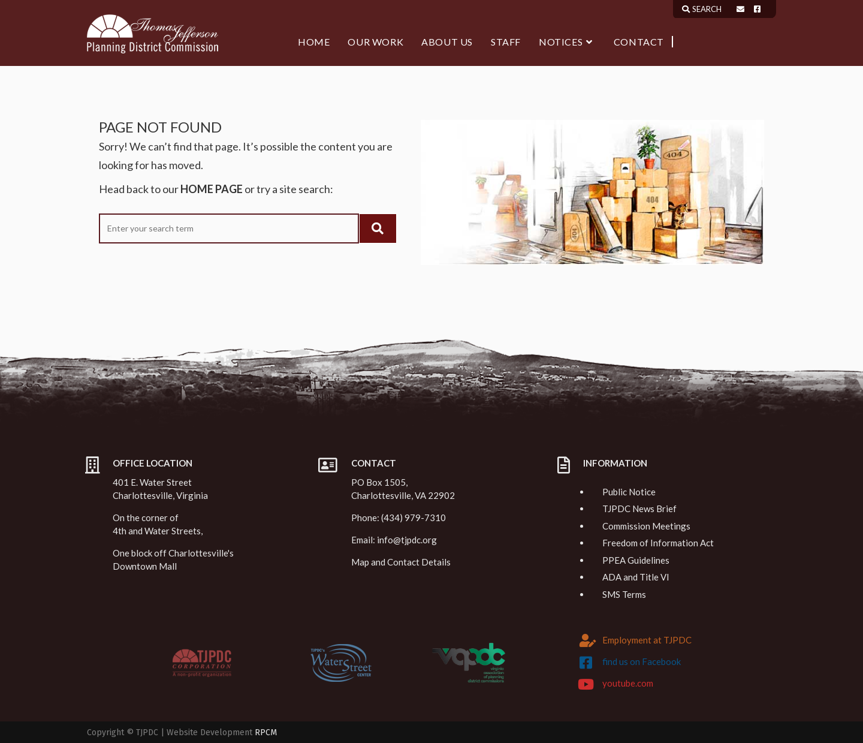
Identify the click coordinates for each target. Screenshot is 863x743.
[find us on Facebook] (586, 662)
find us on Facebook (641, 661)
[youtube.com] (586, 684)
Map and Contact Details (401, 562)
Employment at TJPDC (647, 639)
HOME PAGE (211, 188)
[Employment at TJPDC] (588, 640)
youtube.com (627, 683)
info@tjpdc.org (407, 539)
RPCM (266, 732)
